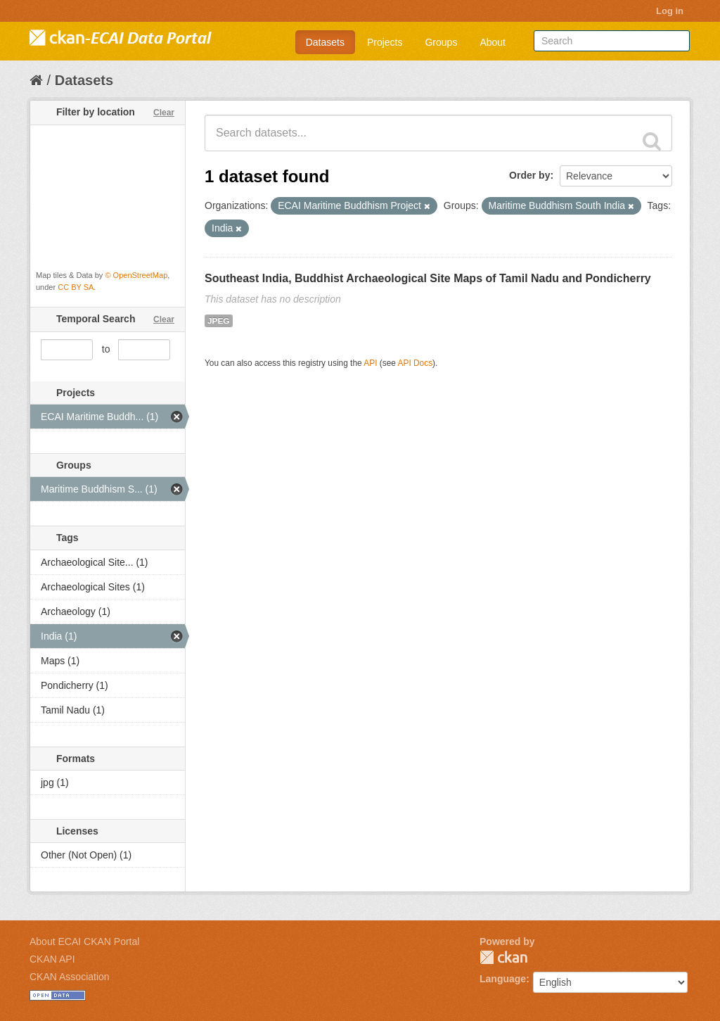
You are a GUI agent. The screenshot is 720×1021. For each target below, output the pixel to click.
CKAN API (52, 959)
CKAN (503, 957)
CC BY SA (76, 287)
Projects (385, 42)
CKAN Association (70, 976)
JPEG (218, 321)
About (493, 42)
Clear (163, 113)
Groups (441, 42)
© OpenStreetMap (136, 275)
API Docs (415, 363)
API (370, 363)
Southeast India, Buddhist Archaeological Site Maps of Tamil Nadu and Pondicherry (428, 278)
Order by (529, 175)
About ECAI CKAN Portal (84, 941)
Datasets (325, 42)
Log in (669, 11)
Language (503, 978)
